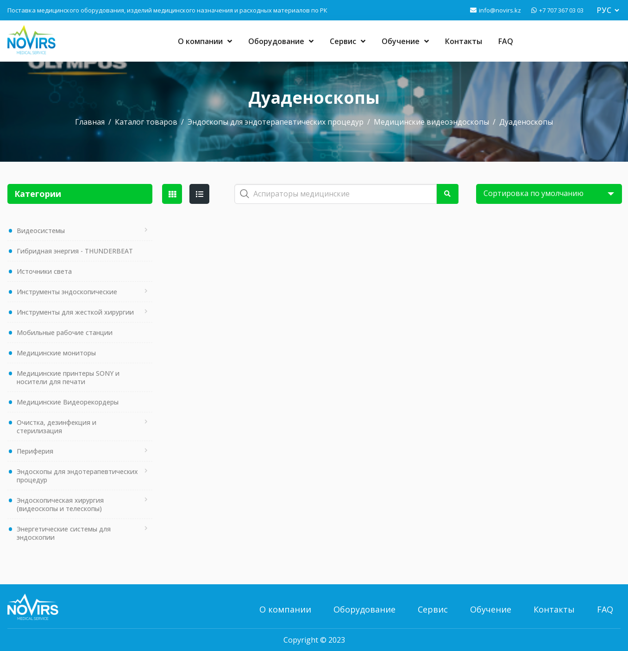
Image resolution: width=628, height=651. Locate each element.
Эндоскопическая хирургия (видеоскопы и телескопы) (60, 504)
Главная (90, 122)
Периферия (35, 451)
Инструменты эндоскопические (67, 291)
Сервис (347, 41)
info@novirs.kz (500, 10)
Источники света (44, 271)
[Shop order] (549, 194)
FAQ (505, 41)
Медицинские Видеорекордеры (68, 402)
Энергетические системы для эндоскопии (64, 533)
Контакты (463, 41)
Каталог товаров (146, 122)
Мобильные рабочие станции (65, 332)
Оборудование (281, 41)
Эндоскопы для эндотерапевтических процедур (276, 122)
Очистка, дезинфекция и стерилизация (56, 426)
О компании (205, 41)
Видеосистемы (41, 230)
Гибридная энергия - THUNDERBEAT (75, 250)
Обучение (405, 41)
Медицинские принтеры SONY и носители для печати (68, 377)
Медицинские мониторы (56, 352)
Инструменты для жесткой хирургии (75, 312)
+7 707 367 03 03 (561, 10)
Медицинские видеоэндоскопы (431, 122)
